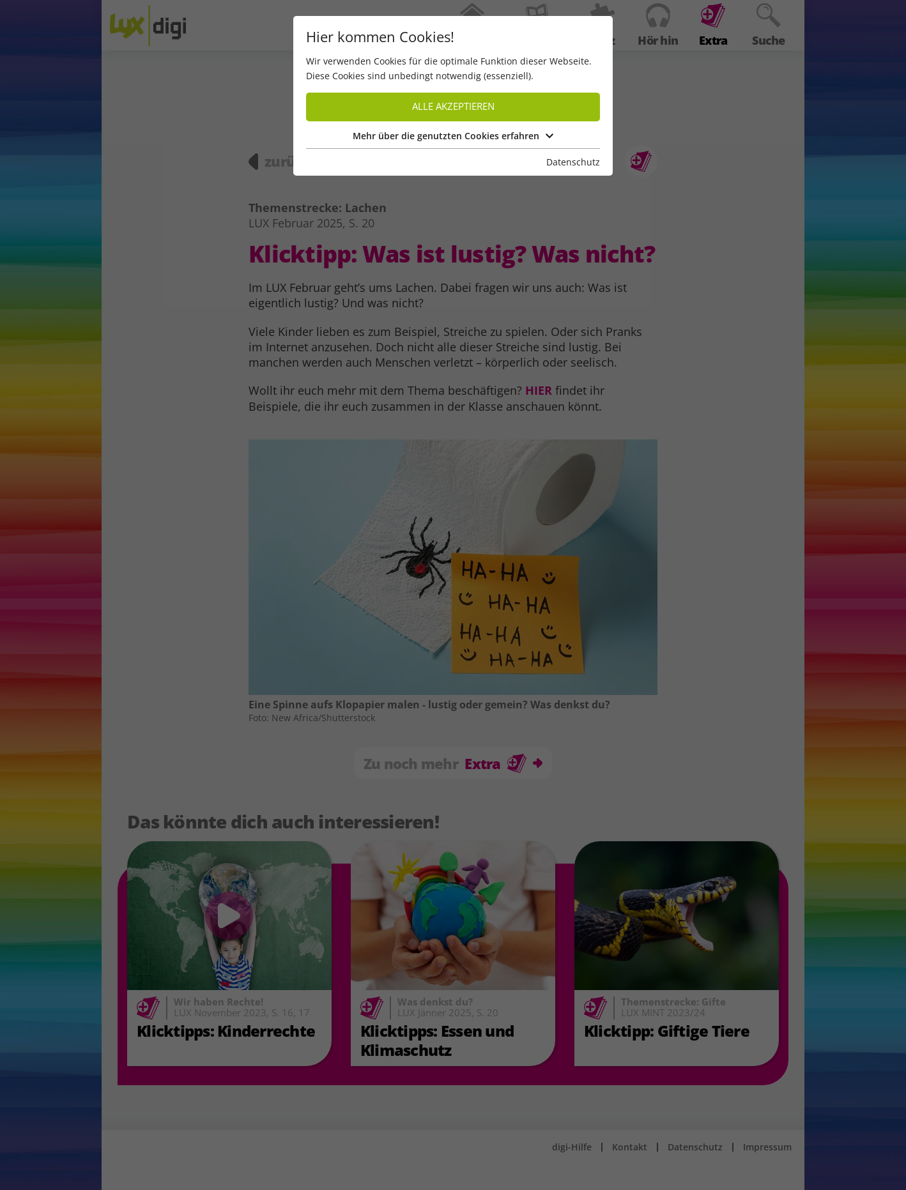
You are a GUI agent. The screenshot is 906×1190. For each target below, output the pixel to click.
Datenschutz (573, 162)
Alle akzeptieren (453, 106)
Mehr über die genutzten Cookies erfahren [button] (453, 136)
